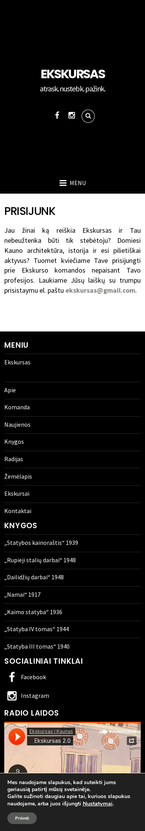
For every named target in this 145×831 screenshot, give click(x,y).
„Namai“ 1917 (22, 594)
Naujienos (17, 424)
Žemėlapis (18, 476)
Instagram (26, 695)
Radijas (13, 459)
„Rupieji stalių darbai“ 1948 (40, 560)
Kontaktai (17, 511)
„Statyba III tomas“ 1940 (37, 646)
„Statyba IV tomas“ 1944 (36, 629)
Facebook (25, 677)
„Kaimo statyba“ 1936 (33, 612)
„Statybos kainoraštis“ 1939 (41, 542)
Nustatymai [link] (98, 803)
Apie (10, 390)
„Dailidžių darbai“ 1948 (34, 577)
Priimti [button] (22, 818)
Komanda (17, 407)
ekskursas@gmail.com (99, 290)
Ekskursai (16, 493)
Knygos (14, 441)
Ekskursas (17, 362)
